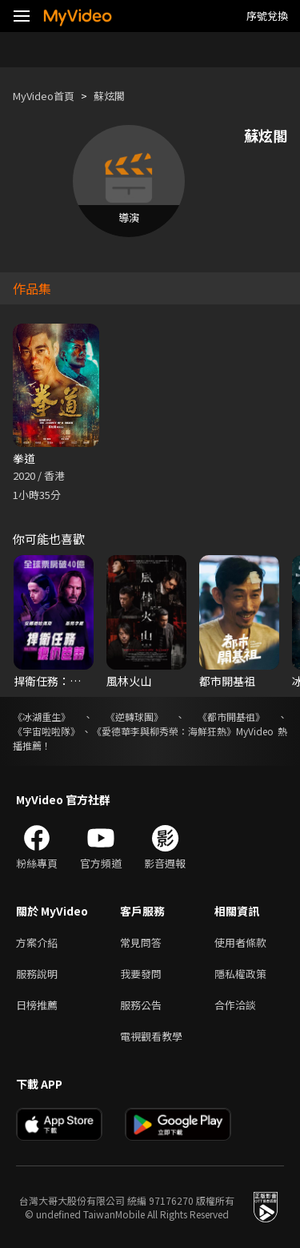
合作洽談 (235, 1004)
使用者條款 (240, 942)
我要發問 (141, 973)
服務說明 (37, 973)
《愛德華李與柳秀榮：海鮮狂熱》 (164, 731)
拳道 (24, 458)
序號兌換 (267, 15)
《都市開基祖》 (231, 716)
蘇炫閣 (109, 95)
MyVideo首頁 (43, 95)
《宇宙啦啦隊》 (46, 731)
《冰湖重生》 (41, 716)
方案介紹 (37, 942)
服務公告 (141, 1004)
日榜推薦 (37, 1004)
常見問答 (141, 942)
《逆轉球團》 (134, 716)
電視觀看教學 (151, 1036)
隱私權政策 (240, 973)
